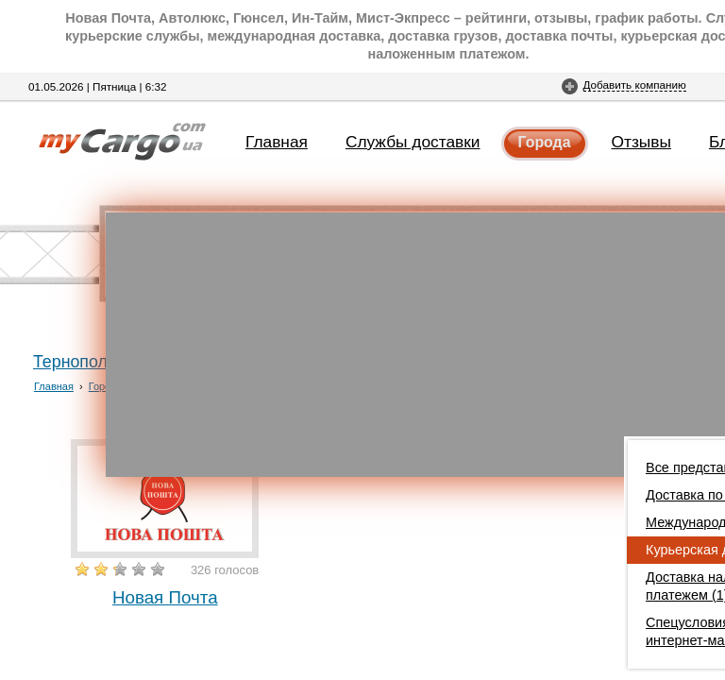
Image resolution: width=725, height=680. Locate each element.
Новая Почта (165, 597)
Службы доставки (413, 141)
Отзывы (641, 141)
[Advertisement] (415, 344)
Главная (276, 141)
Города (544, 142)
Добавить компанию (634, 84)
